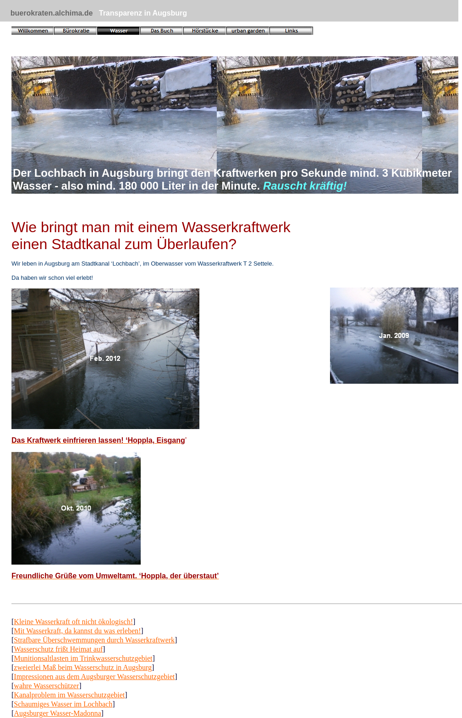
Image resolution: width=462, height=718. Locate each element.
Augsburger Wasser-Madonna (57, 713)
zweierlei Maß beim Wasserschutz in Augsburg (83, 667)
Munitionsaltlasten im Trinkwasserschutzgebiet (83, 658)
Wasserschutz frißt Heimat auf (58, 649)
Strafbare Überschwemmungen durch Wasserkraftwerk (94, 640)
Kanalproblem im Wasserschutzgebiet (69, 695)
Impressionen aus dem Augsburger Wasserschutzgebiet (94, 676)
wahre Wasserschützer (46, 686)
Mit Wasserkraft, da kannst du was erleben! (77, 631)
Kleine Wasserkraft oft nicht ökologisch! (73, 622)
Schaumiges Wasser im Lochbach (63, 704)
